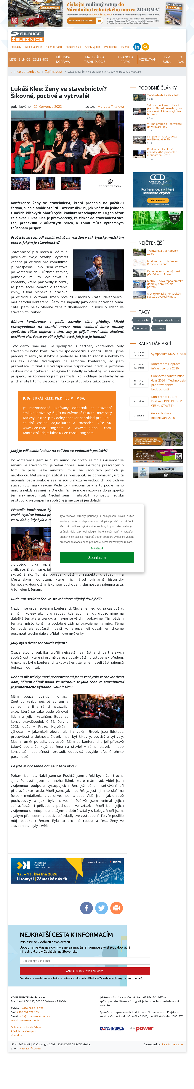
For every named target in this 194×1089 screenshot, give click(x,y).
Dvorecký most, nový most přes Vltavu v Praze (163, 273)
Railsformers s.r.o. (172, 1044)
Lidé (12, 59)
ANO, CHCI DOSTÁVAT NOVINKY (85, 971)
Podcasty (16, 46)
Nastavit (97, 548)
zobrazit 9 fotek (110, 183)
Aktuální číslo (73, 46)
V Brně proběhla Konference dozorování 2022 (164, 125)
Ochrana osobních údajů (26, 1027)
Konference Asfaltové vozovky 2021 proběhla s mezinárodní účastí (162, 152)
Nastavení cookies (30, 1048)
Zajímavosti (54, 71)
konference (141, 328)
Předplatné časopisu (23, 1031)
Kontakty (16, 1035)
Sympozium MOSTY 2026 (168, 354)
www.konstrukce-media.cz (27, 1020)
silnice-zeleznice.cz (26, 71)
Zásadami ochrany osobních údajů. (121, 978)
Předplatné (110, 46)
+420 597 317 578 (32, 1008)
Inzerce (125, 46)
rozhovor (159, 328)
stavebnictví (141, 320)
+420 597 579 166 (28, 1012)
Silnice (24, 59)
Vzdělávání (148, 59)
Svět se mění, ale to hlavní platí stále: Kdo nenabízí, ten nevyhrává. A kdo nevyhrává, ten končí (164, 109)
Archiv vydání (92, 46)
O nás (181, 59)
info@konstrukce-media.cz (36, 1016)
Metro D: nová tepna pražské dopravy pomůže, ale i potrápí (165, 284)
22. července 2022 (48, 106)
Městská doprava (63, 59)
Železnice (40, 59)
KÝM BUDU (167, 59)
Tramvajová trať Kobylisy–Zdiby (163, 252)
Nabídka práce (33, 46)
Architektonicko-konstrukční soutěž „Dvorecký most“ (164, 295)
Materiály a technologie (94, 59)
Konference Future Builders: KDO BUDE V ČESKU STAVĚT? (166, 401)
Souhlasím (97, 558)
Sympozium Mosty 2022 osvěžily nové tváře (162, 138)
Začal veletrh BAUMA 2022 (163, 95)
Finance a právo (125, 59)
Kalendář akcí (54, 46)
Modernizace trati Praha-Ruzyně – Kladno (162, 262)
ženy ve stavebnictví (167, 320)
